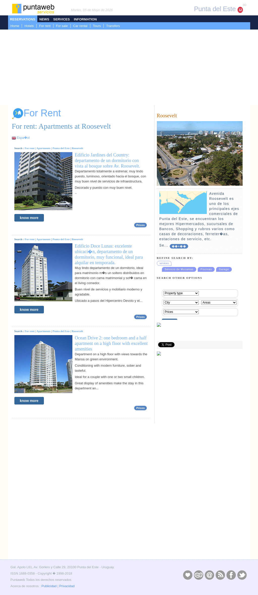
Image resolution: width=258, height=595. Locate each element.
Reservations (23, 19)
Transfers (113, 26)
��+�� (179, 246)
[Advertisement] (129, 67)
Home (15, 26)
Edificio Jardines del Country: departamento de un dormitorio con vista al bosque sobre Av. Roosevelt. (107, 160)
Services (61, 19)
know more (29, 218)
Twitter (242, 575)
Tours (97, 26)
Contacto (209, 575)
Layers (198, 575)
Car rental (80, 26)
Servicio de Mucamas (179, 269)
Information (85, 19)
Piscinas (206, 269)
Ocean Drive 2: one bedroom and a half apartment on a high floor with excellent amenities (111, 343)
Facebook (231, 575)
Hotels (29, 26)
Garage (224, 269)
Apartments (43, 148)
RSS (220, 575)
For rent (45, 26)
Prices (140, 225)
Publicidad (48, 586)
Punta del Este (61, 148)
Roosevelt (77, 148)
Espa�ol (23, 138)
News (44, 19)
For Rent (36, 114)
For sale (62, 26)
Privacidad (67, 586)
